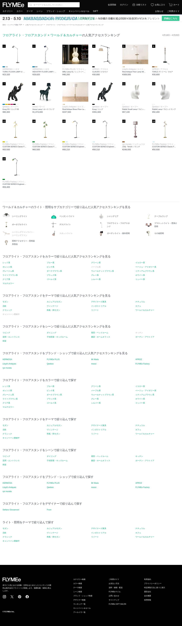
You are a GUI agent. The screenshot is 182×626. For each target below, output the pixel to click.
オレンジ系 (7, 267)
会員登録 (112, 4)
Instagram (4, 597)
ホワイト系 (140, 275)
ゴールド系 (51, 279)
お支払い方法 (114, 583)
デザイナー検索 (79, 600)
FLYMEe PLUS (53, 359)
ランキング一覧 (79, 604)
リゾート (95, 310)
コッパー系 (140, 279)
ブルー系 (50, 263)
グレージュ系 (8, 271)
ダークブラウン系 (54, 271)
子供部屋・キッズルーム (57, 337)
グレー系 (95, 275)
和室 (4, 341)
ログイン (124, 4)
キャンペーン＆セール (79, 11)
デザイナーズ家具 (98, 302)
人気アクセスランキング (34, 25)
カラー (20, 11)
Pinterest (19, 597)
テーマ (30, 11)
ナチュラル (140, 302)
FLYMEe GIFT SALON (117, 604)
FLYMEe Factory (142, 364)
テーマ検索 (77, 587)
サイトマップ (114, 600)
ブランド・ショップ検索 (82, 596)
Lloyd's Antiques (9, 364)
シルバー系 (96, 279)
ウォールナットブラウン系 (102, 271)
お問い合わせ (114, 596)
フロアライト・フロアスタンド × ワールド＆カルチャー (42, 35)
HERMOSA (7, 359)
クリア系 (6, 279)
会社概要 (147, 596)
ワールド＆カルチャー (144, 310)
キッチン (139, 456)
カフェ (138, 306)
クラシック (7, 310)
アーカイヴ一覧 (79, 612)
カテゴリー (8, 11)
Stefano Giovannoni (11, 510)
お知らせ (159, 11)
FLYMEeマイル (115, 592)
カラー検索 (77, 583)
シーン (39, 11)
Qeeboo (50, 364)
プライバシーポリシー (152, 583)
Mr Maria (95, 359)
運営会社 (147, 592)
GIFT (95, 11)
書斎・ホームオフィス (100, 337)
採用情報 (147, 600)
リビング (6, 333)
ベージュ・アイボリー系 (145, 267)
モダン (5, 302)
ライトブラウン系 (10, 275)
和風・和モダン (53, 310)
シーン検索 (77, 592)
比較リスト (141, 4)
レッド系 (6, 263)
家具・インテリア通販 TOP (12, 25)
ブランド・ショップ (55, 11)
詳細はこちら (170, 18)
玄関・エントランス (11, 337)
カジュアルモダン (54, 302)
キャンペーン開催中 (11, 438)
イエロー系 (140, 263)
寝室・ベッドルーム (99, 333)
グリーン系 (96, 263)
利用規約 (147, 579)
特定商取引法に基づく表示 (154, 587)
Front (49, 510)
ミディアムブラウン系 (144, 271)
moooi (93, 364)
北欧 (4, 306)
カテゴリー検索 (79, 579)
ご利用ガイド (173, 11)
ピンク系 (50, 267)
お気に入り (160, 4)
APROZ (138, 359)
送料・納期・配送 (116, 587)
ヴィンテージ (52, 306)
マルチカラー (8, 283)
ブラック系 (51, 275)
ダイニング (51, 333)
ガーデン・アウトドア (144, 337)
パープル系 (96, 390)
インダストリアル (98, 306)
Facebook (27, 597)
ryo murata (7, 368)
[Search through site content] (54, 4)
